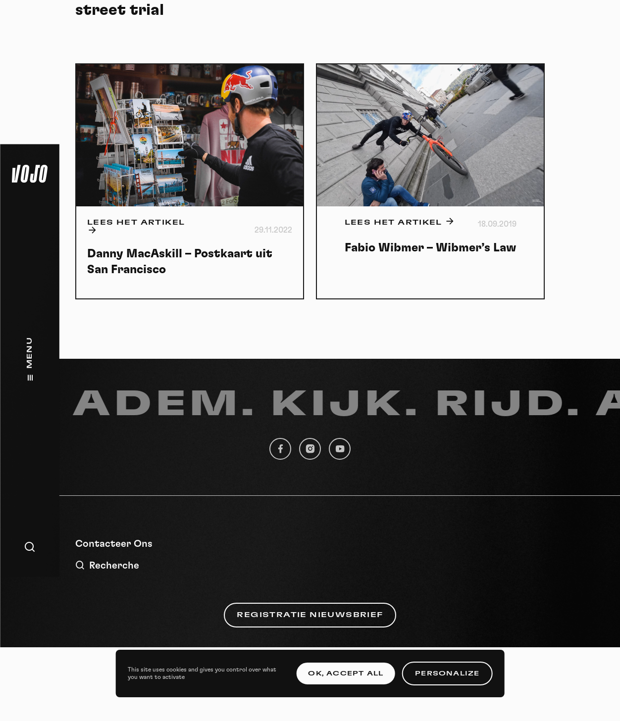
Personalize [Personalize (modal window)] (447, 673)
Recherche (107, 565)
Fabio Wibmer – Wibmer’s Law (431, 248)
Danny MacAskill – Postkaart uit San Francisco (179, 262)
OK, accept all (345, 673)
